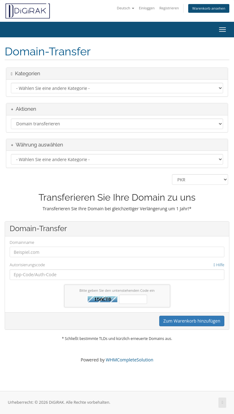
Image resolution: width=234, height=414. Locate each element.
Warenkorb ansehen (208, 8)
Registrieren (169, 8)
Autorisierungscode (117, 265)
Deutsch (125, 8)
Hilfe (219, 264)
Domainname (22, 242)
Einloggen (147, 8)
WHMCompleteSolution (129, 360)
